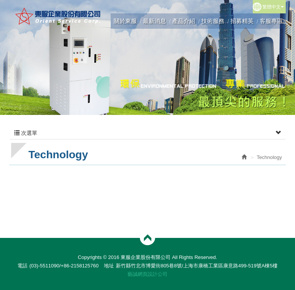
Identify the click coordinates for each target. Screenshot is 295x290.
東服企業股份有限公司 (58, 16)
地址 (109, 266)
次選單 (147, 133)
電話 (22, 266)
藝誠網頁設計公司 (147, 274)
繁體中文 (273, 7)
